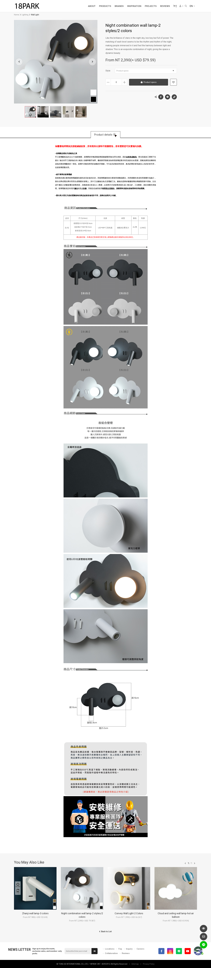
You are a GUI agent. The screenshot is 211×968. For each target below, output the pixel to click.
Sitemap (135, 964)
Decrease (108, 82)
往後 (195, 863)
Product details (103, 134)
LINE (167, 97)
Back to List (106, 931)
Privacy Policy (148, 964)
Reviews (126, 953)
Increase (124, 82)
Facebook (160, 97)
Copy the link (174, 96)
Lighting (25, 15)
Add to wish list (173, 82)
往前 (185, 863)
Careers (140, 949)
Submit (95, 951)
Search (186, 6)
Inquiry (129, 949)
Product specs (145, 71)
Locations (109, 949)
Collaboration (111, 953)
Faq (120, 949)
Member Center (180, 6)
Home (16, 15)
